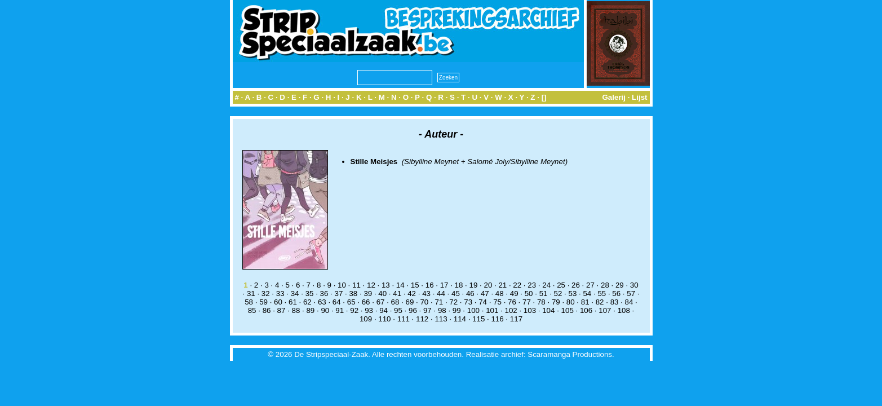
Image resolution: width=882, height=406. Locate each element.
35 (309, 293)
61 (293, 302)
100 (473, 310)
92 (354, 310)
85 (252, 310)
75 (497, 302)
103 (530, 310)
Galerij (614, 97)
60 (278, 302)
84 (629, 302)
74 (482, 302)
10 (342, 285)
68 (395, 302)
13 (386, 285)
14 (400, 285)
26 (575, 285)
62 (307, 302)
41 (397, 293)
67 (380, 302)
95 (398, 310)
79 (556, 302)
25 (561, 285)
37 (339, 293)
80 (570, 302)
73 (468, 302)
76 (512, 302)
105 (567, 310)
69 (410, 302)
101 (492, 310)
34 (295, 293)
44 (441, 293)
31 (251, 293)
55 (601, 293)
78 (541, 302)
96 (413, 310)
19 (473, 285)
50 (529, 293)
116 (497, 319)
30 (634, 285)
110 (384, 319)
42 (411, 293)
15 (415, 285)
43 (426, 293)
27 (590, 285)
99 (457, 310)
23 (532, 285)
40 (382, 293)
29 (619, 285)
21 (502, 285)
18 (459, 285)
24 (546, 285)
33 (280, 293)
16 (430, 285)
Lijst (639, 97)
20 (488, 285)
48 (499, 293)
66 (366, 302)
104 (548, 310)
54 (587, 293)
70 (424, 302)
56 (616, 293)
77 (526, 302)
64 (337, 302)
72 (453, 302)
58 (249, 302)
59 (263, 302)
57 (631, 293)
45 (455, 293)
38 (353, 293)
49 (514, 293)
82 (600, 302)
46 (470, 293)
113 (441, 319)
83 (614, 302)
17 (444, 285)
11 (356, 285)
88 (296, 310)
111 (403, 319)
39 (368, 293)
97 (427, 310)
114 (460, 319)
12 (371, 285)
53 (573, 293)
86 (267, 310)
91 (339, 310)
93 (369, 310)
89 (310, 310)
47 (485, 293)
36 (324, 293)
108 (624, 310)
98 (442, 310)
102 (510, 310)
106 (586, 310)
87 (281, 310)
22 (517, 285)
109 (366, 319)
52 (558, 293)
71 (439, 302)
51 (543, 293)
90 (325, 310)
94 (383, 310)
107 (605, 310)
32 (266, 293)
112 (422, 319)
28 (605, 285)
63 (322, 302)
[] (544, 97)
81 (585, 302)
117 (516, 319)
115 (478, 319)
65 (351, 302)
